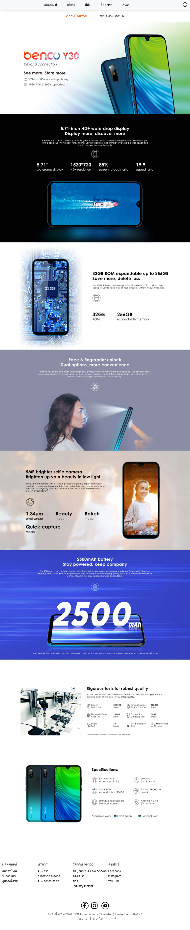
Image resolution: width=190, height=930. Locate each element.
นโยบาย (81, 918)
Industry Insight (83, 886)
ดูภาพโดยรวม (76, 16)
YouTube (114, 881)
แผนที (112, 918)
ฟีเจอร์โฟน (9, 876)
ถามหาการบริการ (49, 876)
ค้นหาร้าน (44, 871)
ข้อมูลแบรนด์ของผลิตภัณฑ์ (90, 871)
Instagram (114, 876)
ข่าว (75, 881)
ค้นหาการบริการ (48, 881)
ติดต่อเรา (106, 5)
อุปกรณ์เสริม (10, 881)
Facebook (114, 871)
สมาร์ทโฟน (9, 871)
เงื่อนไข (98, 918)
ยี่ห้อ (88, 5)
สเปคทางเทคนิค (112, 16)
